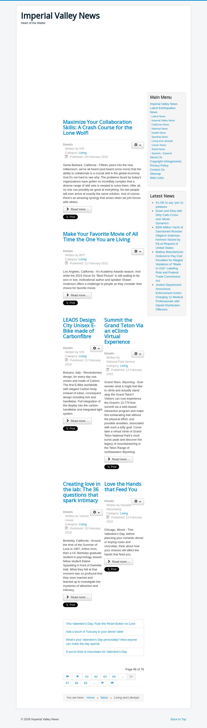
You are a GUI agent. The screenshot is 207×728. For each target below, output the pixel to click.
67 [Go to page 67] (67, 683)
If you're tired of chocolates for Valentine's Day (96, 651)
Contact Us (157, 169)
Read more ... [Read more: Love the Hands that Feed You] (118, 561)
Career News (159, 145)
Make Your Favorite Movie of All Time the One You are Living (100, 236)
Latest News (158, 116)
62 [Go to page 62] (95, 676)
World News (158, 149)
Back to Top (178, 719)
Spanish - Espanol (162, 153)
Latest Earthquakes (163, 108)
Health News (159, 132)
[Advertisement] (104, 59)
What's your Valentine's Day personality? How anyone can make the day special (101, 641)
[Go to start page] (68, 676)
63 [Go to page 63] (105, 676)
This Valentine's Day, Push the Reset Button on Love (100, 623)
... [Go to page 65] (122, 676)
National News (160, 128)
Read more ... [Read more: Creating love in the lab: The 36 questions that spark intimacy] (77, 597)
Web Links (157, 177)
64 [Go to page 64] (113, 676)
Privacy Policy (159, 165)
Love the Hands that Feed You (122, 486)
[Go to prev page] (78, 676)
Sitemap (155, 173)
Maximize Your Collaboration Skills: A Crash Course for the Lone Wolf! (97, 127)
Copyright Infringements (165, 161)
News (153, 112)
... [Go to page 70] (94, 683)
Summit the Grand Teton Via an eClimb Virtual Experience (123, 330)
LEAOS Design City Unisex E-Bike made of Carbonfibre (79, 328)
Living (82, 152)
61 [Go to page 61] (87, 676)
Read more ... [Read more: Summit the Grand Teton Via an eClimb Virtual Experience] (118, 459)
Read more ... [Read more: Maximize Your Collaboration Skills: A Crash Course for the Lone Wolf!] (77, 209)
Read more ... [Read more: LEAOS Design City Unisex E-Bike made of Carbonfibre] (77, 421)
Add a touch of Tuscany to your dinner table (94, 631)
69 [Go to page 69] (85, 683)
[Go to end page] (113, 683)
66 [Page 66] (131, 676)
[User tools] (137, 145)
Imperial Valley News (163, 104)
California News (160, 124)
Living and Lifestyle (162, 141)
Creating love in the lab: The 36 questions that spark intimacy (81, 492)
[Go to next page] (103, 683)
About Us (156, 157)
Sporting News (160, 136)
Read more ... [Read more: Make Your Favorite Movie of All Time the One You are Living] (77, 295)
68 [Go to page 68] (76, 683)
